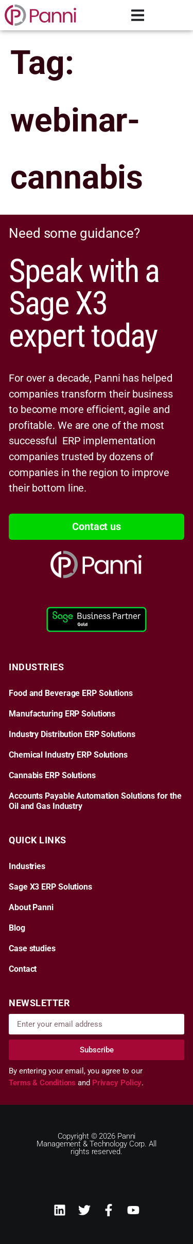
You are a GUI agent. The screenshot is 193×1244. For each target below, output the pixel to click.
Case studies (32, 948)
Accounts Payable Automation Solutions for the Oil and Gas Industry (95, 801)
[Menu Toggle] (138, 15)
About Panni (31, 907)
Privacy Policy (117, 1082)
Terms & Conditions (43, 1082)
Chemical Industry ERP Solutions (68, 755)
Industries (27, 866)
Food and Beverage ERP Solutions (71, 693)
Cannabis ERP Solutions (52, 775)
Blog (17, 928)
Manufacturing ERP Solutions (62, 714)
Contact (23, 969)
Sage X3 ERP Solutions (50, 887)
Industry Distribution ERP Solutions (72, 734)
